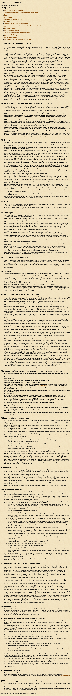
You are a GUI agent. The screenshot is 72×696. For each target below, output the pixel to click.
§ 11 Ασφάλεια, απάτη (9, 28)
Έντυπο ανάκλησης (59, 387)
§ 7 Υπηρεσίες (7, 21)
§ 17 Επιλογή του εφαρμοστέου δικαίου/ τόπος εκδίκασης (17, 39)
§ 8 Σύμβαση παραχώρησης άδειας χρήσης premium (16, 23)
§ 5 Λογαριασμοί (8, 17)
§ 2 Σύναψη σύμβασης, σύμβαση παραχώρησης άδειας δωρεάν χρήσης (21, 12)
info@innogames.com (43, 385)
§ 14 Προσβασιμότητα (9, 34)
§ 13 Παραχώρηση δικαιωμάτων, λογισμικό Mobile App (17, 32)
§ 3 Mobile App (7, 14)
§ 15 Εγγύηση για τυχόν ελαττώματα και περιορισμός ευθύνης (19, 35)
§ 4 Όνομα (6, 15)
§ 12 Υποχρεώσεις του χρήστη (11, 30)
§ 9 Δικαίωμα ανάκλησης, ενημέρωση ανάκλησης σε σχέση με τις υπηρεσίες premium (24, 25)
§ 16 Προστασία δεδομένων (10, 37)
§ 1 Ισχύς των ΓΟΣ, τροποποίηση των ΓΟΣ (14, 10)
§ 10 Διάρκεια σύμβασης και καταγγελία (13, 26)
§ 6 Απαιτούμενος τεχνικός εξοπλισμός (13, 19)
